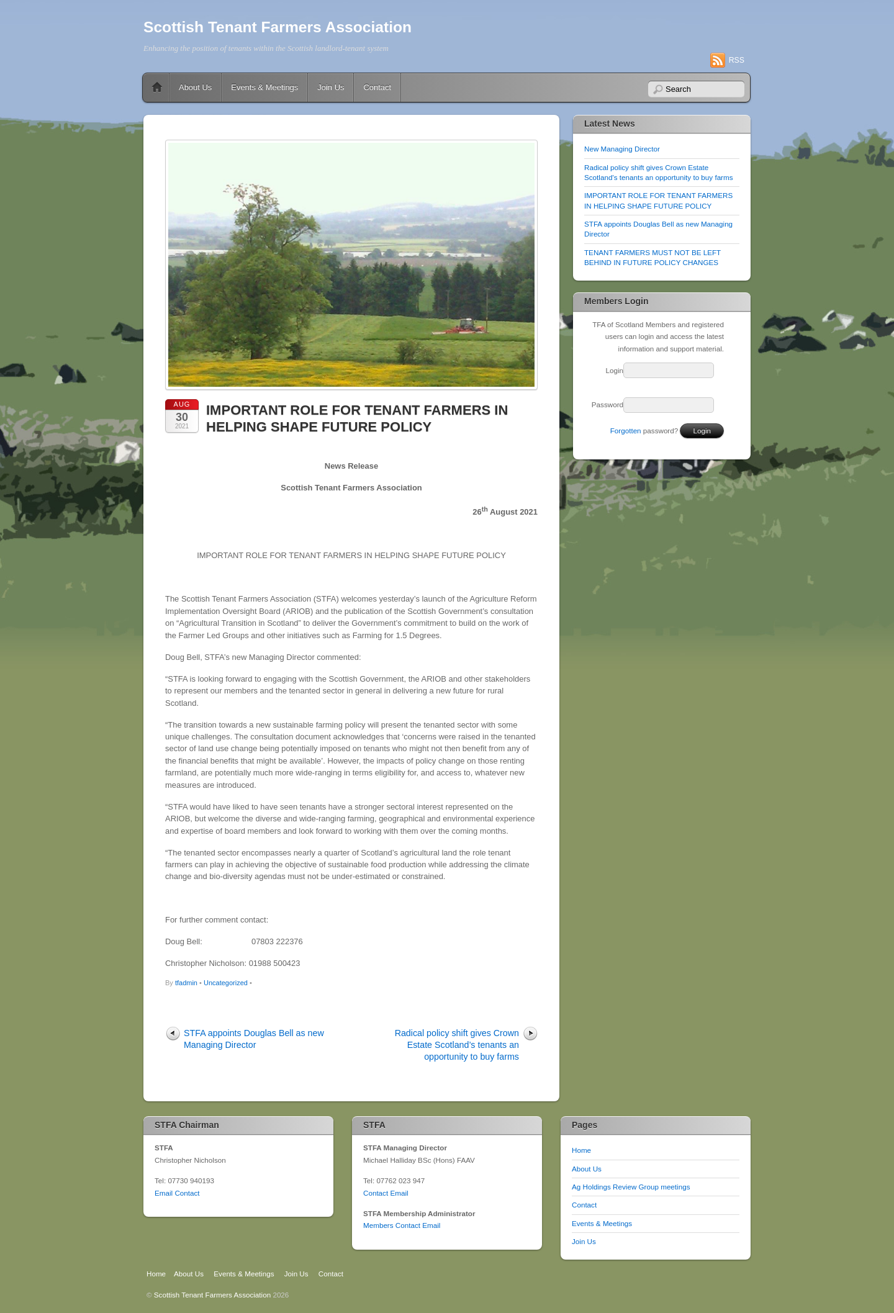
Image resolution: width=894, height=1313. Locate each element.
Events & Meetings (264, 87)
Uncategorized (226, 982)
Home (157, 87)
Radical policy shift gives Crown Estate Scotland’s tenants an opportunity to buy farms (457, 1045)
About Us (195, 87)
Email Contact (177, 1193)
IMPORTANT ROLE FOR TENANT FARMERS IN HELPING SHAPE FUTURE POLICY (357, 418)
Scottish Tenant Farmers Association (277, 27)
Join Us (330, 87)
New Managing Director (622, 149)
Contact (377, 87)
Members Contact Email (401, 1225)
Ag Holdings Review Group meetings (631, 1187)
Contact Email (386, 1193)
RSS (736, 60)
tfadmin (186, 982)
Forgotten (625, 430)
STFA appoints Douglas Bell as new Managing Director (254, 1039)
